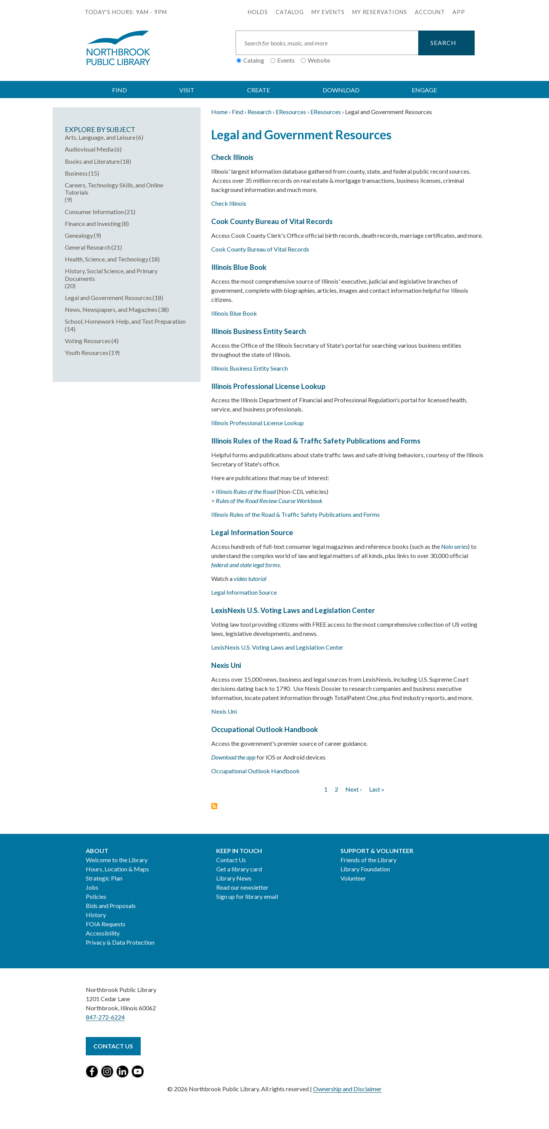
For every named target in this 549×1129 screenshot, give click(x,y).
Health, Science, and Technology (106, 259)
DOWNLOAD (341, 90)
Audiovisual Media (89, 149)
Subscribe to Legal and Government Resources (214, 806)
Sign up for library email (247, 896)
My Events (328, 12)
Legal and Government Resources (108, 297)
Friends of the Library (368, 859)
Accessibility (103, 933)
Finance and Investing (93, 223)
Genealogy (79, 235)
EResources (291, 111)
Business (76, 173)
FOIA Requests (105, 923)
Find (237, 111)
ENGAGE (424, 90)
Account (430, 12)
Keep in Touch (239, 850)
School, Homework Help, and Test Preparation (125, 321)
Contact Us (231, 859)
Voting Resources (88, 340)
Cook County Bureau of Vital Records (272, 221)
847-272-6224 (105, 1017)
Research (259, 111)
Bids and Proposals (111, 905)
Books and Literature (92, 161)
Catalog (290, 12)
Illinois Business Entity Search (258, 331)
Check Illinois (232, 157)
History (96, 914)
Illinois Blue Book (238, 267)
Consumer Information (94, 211)
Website (319, 60)
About (97, 850)
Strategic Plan (104, 878)
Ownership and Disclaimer (347, 1088)
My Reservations (379, 12)
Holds (258, 12)
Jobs (92, 887)
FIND (119, 90)
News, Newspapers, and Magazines (111, 309)
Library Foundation (365, 869)
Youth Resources (86, 352)
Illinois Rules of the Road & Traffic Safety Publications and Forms (316, 441)
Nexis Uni (226, 665)
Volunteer (353, 878)
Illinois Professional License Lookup (268, 386)
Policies (96, 896)
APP (459, 12)
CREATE (258, 90)
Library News (234, 878)
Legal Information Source (252, 532)
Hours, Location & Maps (117, 869)
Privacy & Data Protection (120, 942)
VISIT (186, 90)
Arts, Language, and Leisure (100, 137)
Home (219, 111)
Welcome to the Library (117, 859)
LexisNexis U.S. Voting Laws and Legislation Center (293, 610)
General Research (88, 247)
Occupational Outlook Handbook (264, 729)
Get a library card (239, 869)
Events (286, 60)
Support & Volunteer (376, 850)
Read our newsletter (242, 887)
